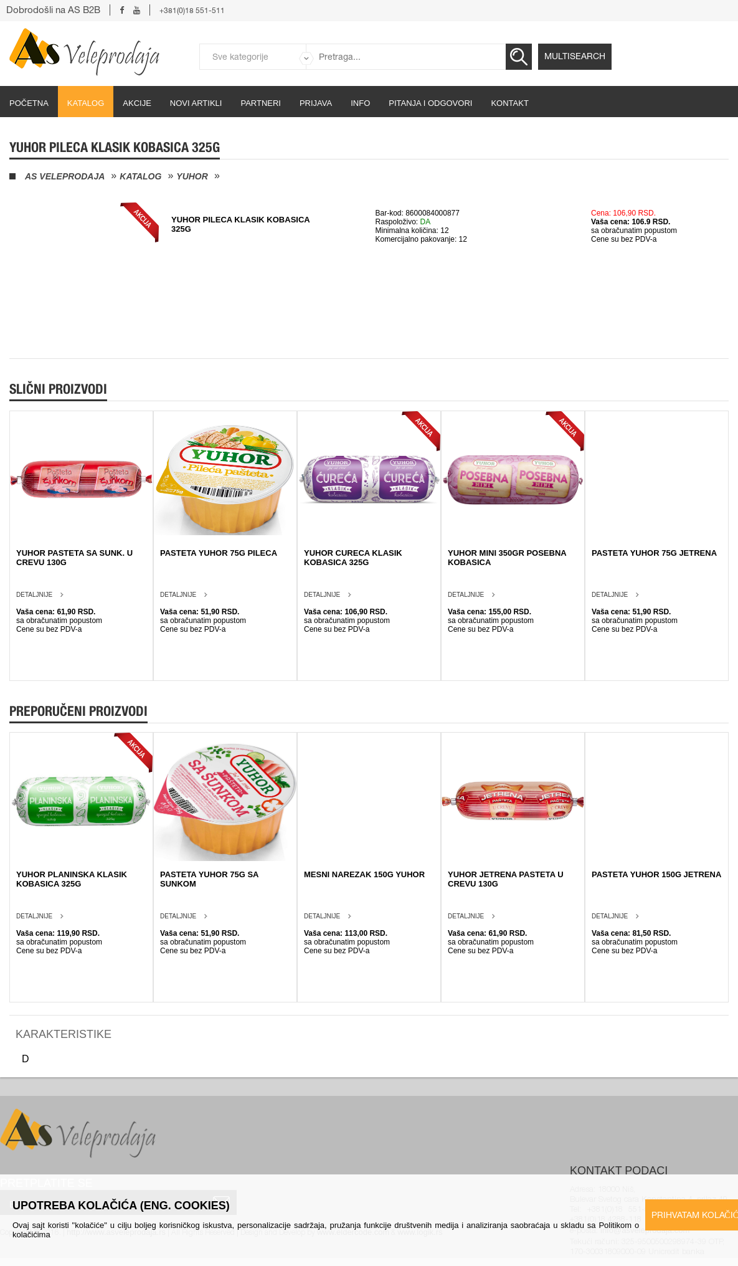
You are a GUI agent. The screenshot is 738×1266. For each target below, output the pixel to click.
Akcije (137, 103)
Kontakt (509, 103)
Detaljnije (34, 594)
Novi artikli (196, 103)
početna (29, 103)
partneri (260, 103)
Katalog (85, 103)
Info (360, 103)
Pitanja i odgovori (430, 103)
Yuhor (192, 176)
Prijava (316, 103)
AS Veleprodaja (65, 176)
